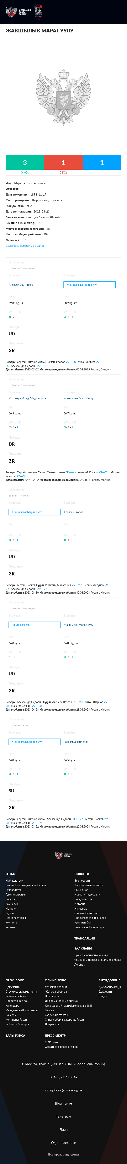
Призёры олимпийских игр (91, 955)
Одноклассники (63, 1142)
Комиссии (12, 904)
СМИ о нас (81, 889)
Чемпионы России (17, 1019)
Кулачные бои (83, 922)
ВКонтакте (63, 1103)
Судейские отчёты (56, 1015)
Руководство (14, 889)
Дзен (64, 1129)
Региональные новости (88, 885)
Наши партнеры (16, 917)
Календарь (12, 1005)
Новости (81, 874)
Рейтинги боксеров (17, 1024)
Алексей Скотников (21, 284)
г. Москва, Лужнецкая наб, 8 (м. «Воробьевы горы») (63, 1064)
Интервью (80, 908)
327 (39, 222)
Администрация (16, 894)
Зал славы (83, 948)
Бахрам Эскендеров (76, 741)
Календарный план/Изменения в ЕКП (68, 1005)
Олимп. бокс (55, 980)
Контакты (12, 922)
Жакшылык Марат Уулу (82, 284)
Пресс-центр (55, 1035)
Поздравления (83, 899)
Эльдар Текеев (20, 624)
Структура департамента (21, 991)
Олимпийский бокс (86, 913)
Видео (103, 996)
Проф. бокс (15, 980)
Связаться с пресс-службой (62, 1046)
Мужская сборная (56, 987)
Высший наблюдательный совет (26, 885)
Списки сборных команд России (65, 1019)
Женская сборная (56, 991)
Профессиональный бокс (90, 917)
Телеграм (63, 1116)
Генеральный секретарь (89, 927)
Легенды (79, 964)
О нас (10, 874)
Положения (52, 996)
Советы (10, 899)
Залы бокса (15, 1035)
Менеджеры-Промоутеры (22, 1010)
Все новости (82, 880)
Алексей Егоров (73, 512)
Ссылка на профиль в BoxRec (25, 245)
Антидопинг (109, 980)
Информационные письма (61, 1000)
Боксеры (11, 1015)
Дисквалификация (110, 987)
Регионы (11, 927)
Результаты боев (16, 996)
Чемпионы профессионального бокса (97, 959)
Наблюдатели (14, 880)
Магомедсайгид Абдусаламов (27, 398)
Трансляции (84, 938)
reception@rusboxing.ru (63, 1090)
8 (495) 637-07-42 (63, 1077)
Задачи (10, 913)
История (11, 908)
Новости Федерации (87, 894)
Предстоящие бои (17, 1000)
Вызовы (50, 1010)
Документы (13, 987)
